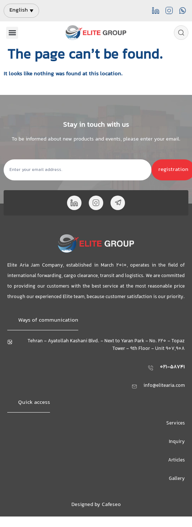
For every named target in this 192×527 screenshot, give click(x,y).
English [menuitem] (18, 10)
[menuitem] (21, 11)
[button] (12, 33)
